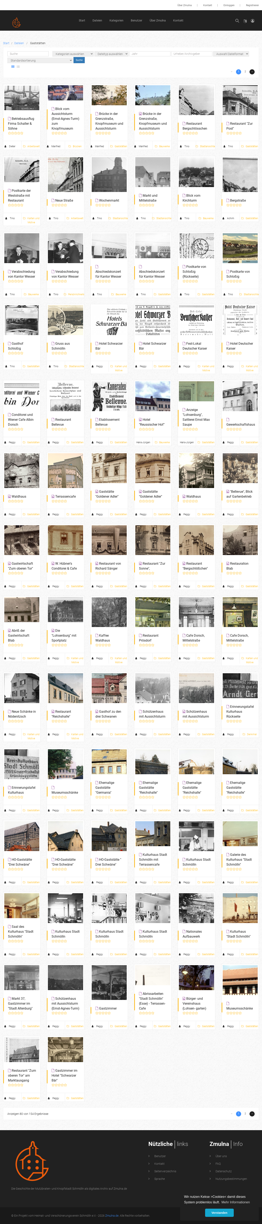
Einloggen (229, 5)
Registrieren (252, 5)
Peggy (97, 497)
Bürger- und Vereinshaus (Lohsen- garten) (194, 475)
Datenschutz (223, 546)
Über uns (221, 531)
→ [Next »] (252, 71)
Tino (184, 146)
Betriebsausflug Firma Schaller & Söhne (21, 123)
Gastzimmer (108, 480)
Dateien (97, 20)
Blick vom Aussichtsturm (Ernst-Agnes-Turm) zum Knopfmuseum (65, 118)
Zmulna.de (112, 591)
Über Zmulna (184, 5)
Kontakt (207, 5)
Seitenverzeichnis (165, 546)
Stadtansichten (206, 146)
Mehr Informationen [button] (235, 1202)
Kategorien (116, 20)
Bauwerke (162, 146)
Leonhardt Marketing (237, 591)
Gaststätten (118, 146)
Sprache (159, 554)
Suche (79, 60)
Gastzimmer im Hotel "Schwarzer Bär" (64, 499)
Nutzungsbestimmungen (231, 554)
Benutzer (136, 20)
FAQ (218, 539)
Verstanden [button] (219, 1212)
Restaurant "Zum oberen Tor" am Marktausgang (22, 499)
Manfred (53, 146)
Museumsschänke (239, 480)
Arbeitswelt (31, 146)
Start (82, 20)
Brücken (75, 146)
